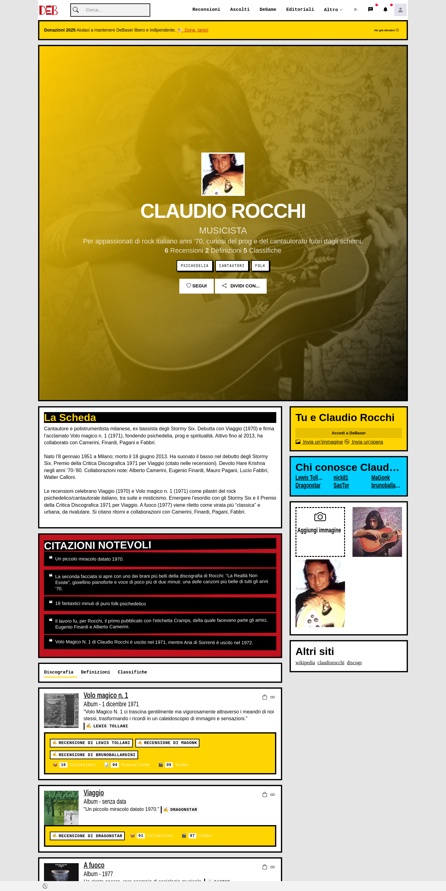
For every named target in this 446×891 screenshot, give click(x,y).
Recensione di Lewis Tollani (94, 743)
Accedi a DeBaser (349, 433)
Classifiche (130, 765)
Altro (331, 10)
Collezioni (77, 765)
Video (176, 765)
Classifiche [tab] (132, 672)
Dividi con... (241, 286)
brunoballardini (385, 485)
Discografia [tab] (58, 672)
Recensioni (206, 10)
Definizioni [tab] (95, 672)
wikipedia (305, 662)
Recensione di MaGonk (170, 743)
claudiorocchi (330, 662)
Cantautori (232, 266)
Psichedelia (195, 266)
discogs (354, 662)
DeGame (268, 10)
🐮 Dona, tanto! (192, 30)
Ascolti (240, 10)
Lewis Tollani (110, 726)
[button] (356, 10)
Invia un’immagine (319, 442)
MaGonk (380, 478)
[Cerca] (110, 10)
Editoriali (300, 10)
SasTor (341, 485)
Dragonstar (183, 809)
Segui (196, 286)
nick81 (341, 478)
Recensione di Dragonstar (90, 836)
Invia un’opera (363, 442)
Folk (260, 266)
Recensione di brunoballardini (97, 755)
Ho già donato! (386, 30)
